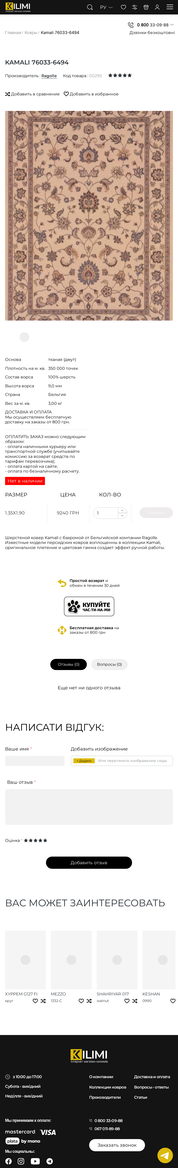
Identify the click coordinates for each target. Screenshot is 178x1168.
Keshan (132, 987)
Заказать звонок (117, 1138)
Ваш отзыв (21, 782)
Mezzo (51, 987)
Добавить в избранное (91, 94)
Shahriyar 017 (100, 987)
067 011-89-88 (107, 1122)
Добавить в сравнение (33, 94)
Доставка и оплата (152, 1070)
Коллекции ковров (107, 1080)
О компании (101, 1070)
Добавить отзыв (89, 863)
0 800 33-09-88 (108, 1114)
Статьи (141, 1091)
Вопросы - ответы (151, 1080)
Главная (13, 32)
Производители (105, 1091)
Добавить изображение (99, 749)
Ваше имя (18, 749)
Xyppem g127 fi (21, 987)
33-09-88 (153, 25)
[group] (89, 216)
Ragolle (49, 75)
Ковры (31, 32)
